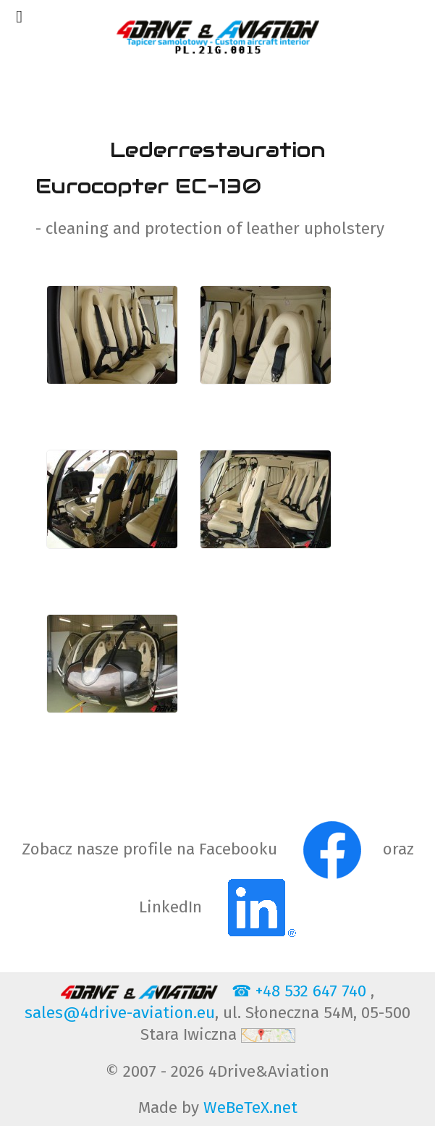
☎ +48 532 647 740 (301, 991)
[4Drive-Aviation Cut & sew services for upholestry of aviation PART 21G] (217, 36)
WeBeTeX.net (250, 1107)
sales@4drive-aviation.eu (120, 1012)
